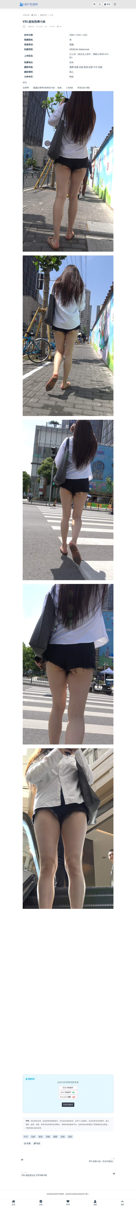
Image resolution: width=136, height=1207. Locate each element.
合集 (40, 1203)
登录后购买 (68, 1104)
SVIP (68, 1203)
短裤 (33, 1137)
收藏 (27, 1143)
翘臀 (55, 1137)
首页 (35, 15)
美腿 (48, 1137)
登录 (107, 4)
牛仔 (26, 1137)
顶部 (122, 1203)
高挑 (63, 1137)
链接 (37, 1143)
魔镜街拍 (43, 15)
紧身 (40, 1137)
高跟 (70, 1137)
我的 (95, 1203)
